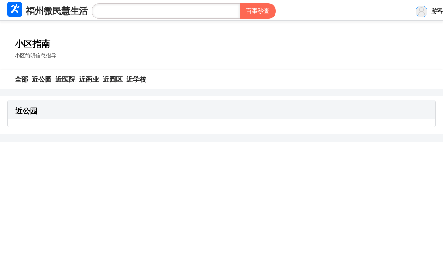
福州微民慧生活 (57, 11)
